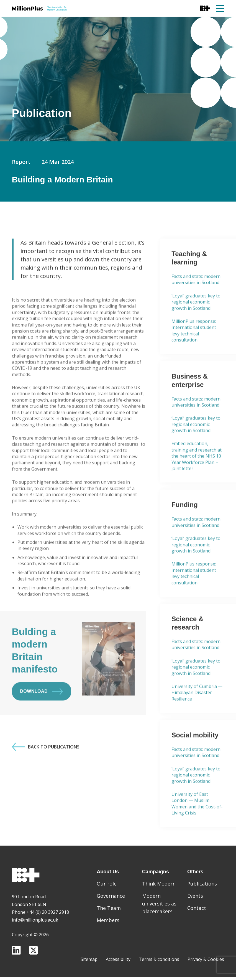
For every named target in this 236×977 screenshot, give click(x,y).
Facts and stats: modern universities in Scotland (195, 295)
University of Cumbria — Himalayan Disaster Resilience (196, 708)
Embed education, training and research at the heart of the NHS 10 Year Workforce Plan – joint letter (196, 472)
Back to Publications (45, 763)
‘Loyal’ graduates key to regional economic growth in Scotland (195, 318)
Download (41, 707)
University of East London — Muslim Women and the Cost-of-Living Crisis (197, 819)
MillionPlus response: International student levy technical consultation (193, 346)
